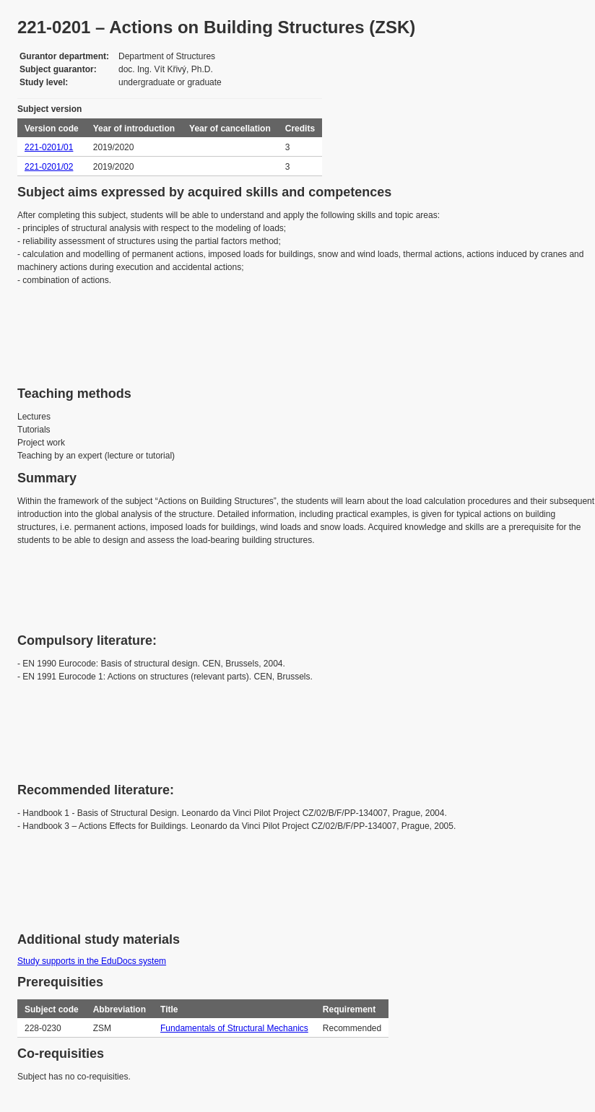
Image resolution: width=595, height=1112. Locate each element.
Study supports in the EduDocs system (91, 961)
